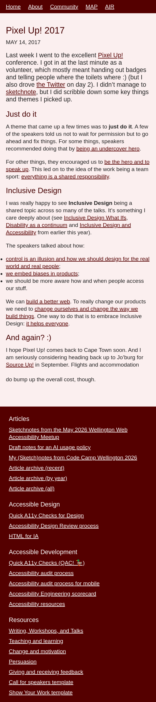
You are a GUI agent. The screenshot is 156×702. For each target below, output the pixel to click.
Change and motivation (37, 651)
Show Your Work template (41, 692)
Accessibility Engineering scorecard (52, 594)
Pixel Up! (110, 55)
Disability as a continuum (36, 225)
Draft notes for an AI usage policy (50, 447)
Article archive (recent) (36, 468)
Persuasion (23, 661)
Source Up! (20, 365)
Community (64, 7)
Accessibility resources (37, 604)
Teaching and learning (36, 641)
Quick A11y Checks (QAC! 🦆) (47, 563)
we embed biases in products (42, 273)
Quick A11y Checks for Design (46, 515)
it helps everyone (47, 323)
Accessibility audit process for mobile (54, 583)
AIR (110, 7)
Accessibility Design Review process (54, 526)
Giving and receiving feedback (46, 672)
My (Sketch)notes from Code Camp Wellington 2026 (73, 457)
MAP (91, 7)
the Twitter (50, 84)
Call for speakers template (41, 682)
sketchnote (21, 92)
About (35, 7)
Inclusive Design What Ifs (95, 218)
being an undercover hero (108, 149)
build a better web (48, 301)
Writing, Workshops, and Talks (46, 631)
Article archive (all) (32, 488)
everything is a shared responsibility (65, 176)
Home (13, 7)
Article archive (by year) (38, 478)
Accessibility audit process (41, 573)
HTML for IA (23, 536)
